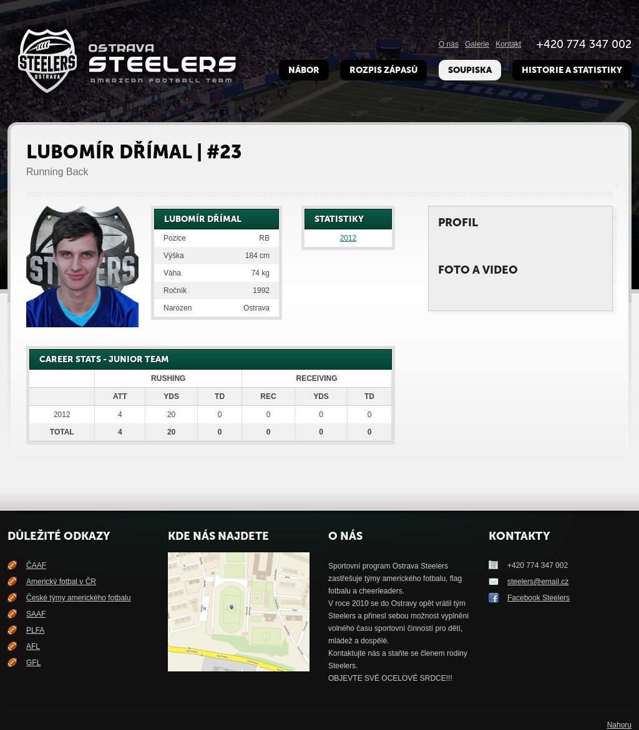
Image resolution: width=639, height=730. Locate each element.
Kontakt (508, 44)
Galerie (477, 44)
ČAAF (36, 565)
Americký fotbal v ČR (61, 581)
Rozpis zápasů (383, 70)
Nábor (304, 70)
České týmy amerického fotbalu (78, 597)
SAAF (36, 614)
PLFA (35, 630)
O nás (449, 44)
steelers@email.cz (537, 581)
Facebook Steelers (538, 597)
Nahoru (619, 725)
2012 (348, 238)
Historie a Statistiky (572, 70)
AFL (33, 646)
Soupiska (470, 70)
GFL (33, 662)
